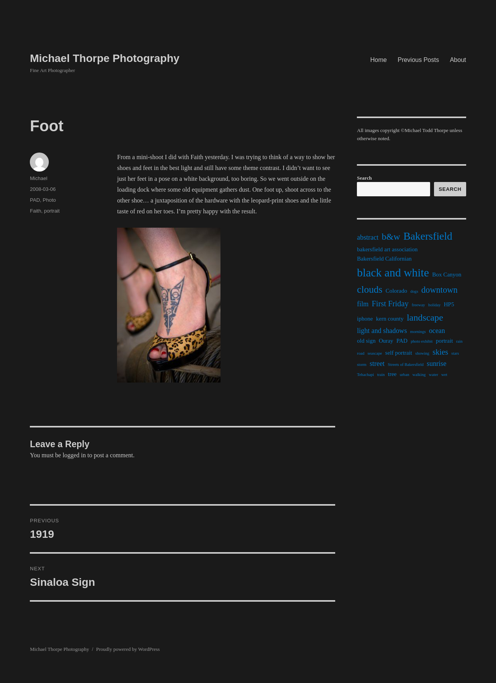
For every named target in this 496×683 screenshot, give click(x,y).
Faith (35, 211)
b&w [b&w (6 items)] (391, 237)
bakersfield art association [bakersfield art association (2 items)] (387, 249)
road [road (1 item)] (360, 353)
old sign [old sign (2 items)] (366, 341)
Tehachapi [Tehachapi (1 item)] (365, 374)
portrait (51, 211)
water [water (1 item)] (433, 374)
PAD (35, 200)
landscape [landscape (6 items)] (425, 317)
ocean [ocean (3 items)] (437, 331)
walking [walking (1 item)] (418, 374)
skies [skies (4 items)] (440, 352)
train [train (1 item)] (381, 374)
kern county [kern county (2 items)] (389, 319)
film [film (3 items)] (363, 304)
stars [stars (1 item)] (455, 353)
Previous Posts (418, 60)
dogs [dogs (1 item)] (414, 291)
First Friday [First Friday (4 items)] (390, 303)
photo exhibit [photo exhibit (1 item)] (422, 341)
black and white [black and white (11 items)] (393, 272)
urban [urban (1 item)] (404, 374)
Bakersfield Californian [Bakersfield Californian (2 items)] (384, 259)
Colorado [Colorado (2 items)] (396, 291)
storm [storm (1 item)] (361, 364)
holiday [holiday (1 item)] (434, 305)
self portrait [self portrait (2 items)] (398, 353)
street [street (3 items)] (377, 363)
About (458, 60)
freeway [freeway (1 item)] (418, 305)
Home (378, 60)
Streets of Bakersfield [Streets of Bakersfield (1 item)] (406, 364)
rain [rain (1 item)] (459, 341)
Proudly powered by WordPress (128, 649)
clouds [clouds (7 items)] (369, 289)
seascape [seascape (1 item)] (375, 353)
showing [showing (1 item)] (422, 353)
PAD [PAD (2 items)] (402, 341)
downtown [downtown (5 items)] (439, 290)
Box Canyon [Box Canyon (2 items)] (446, 274)
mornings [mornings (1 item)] (417, 331)
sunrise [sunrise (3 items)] (436, 363)
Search (364, 178)
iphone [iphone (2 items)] (365, 319)
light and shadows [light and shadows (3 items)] (382, 331)
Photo (49, 200)
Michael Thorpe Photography (104, 58)
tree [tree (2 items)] (392, 374)
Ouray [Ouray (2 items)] (386, 341)
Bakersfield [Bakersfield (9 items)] (427, 236)
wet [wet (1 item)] (444, 374)
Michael (38, 178)
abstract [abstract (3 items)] (367, 237)
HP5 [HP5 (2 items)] (449, 304)
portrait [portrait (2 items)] (444, 341)
